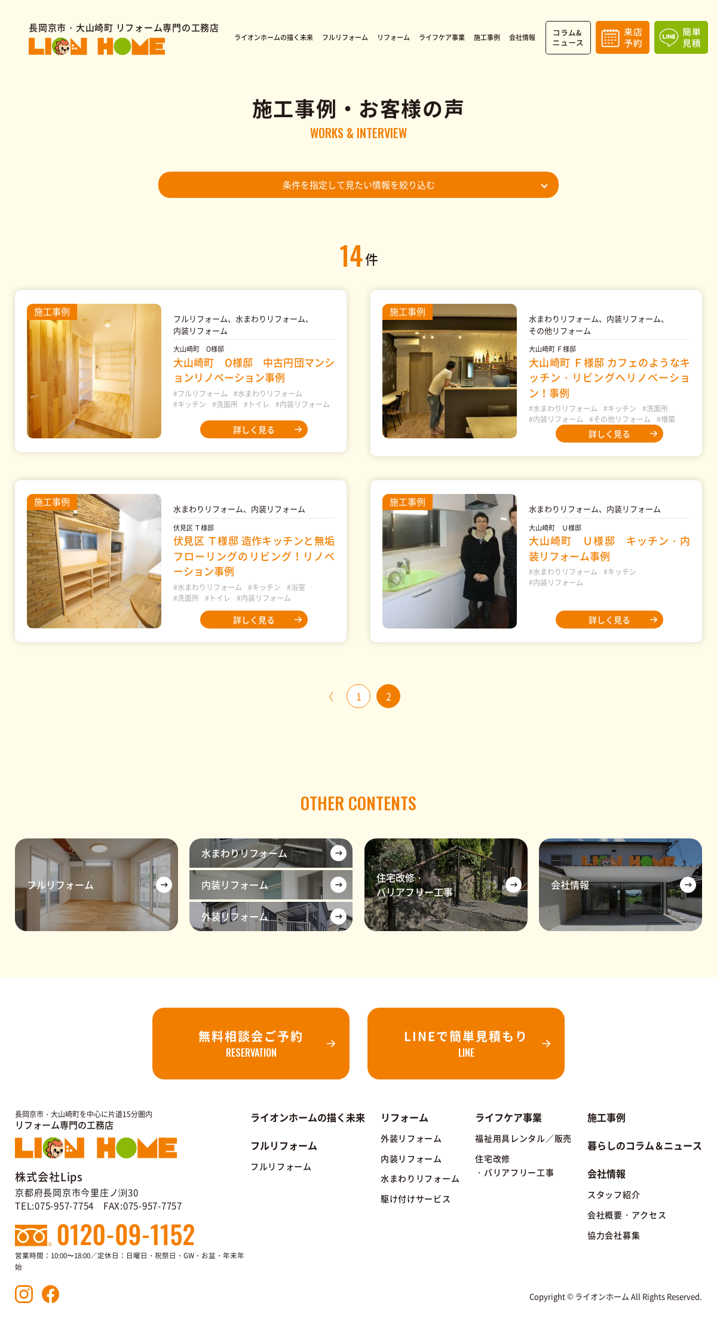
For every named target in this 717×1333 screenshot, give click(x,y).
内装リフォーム (411, 1158)
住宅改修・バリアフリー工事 (514, 1165)
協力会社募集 (613, 1235)
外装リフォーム (411, 1138)
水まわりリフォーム (420, 1178)
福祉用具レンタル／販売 (523, 1138)
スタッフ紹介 (613, 1194)
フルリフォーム (281, 1166)
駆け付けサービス (416, 1198)
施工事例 (606, 1117)
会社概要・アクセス (626, 1215)
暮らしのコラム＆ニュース (644, 1145)
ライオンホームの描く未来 (307, 1117)
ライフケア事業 (508, 1117)
